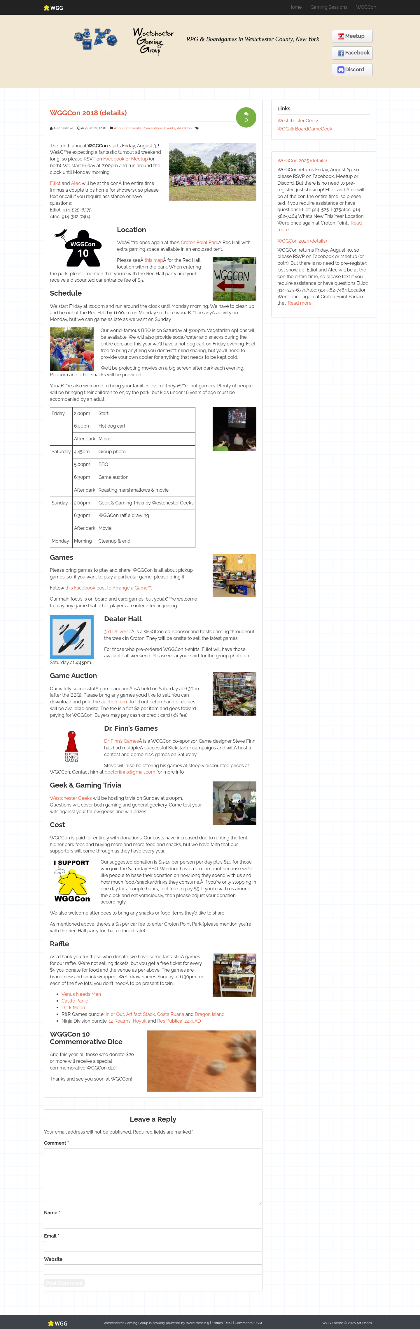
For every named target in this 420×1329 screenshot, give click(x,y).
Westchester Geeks (71, 798)
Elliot (55, 183)
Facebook (353, 53)
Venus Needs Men (81, 994)
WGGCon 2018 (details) (88, 113)
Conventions (152, 128)
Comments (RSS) (248, 1323)
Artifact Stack (140, 1014)
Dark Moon (73, 1007)
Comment (56, 1143)
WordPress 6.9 (197, 1323)
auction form (115, 702)
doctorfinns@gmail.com (130, 772)
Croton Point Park (199, 242)
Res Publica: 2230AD (179, 1021)
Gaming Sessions (329, 7)
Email (51, 1236)
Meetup (351, 36)
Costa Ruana (170, 1014)
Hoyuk (140, 1021)
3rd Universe (117, 631)
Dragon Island (210, 1014)
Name (52, 1212)
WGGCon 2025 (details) (302, 160)
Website (53, 1259)
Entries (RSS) (222, 1323)
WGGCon (366, 7)
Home (295, 7)
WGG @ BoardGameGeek (304, 129)
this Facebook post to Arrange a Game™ (108, 588)
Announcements (127, 128)
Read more (299, 303)
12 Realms (119, 1021)
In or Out (115, 1014)
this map (154, 260)
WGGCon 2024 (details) (302, 241)
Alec (75, 183)
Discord (351, 69)
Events (169, 128)
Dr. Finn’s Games (121, 741)
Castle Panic (75, 1001)
